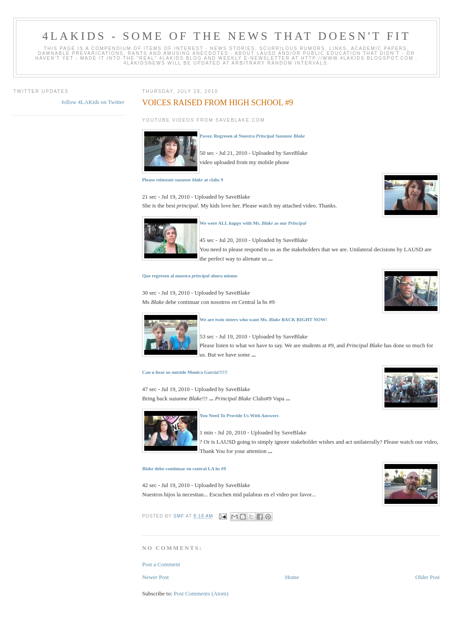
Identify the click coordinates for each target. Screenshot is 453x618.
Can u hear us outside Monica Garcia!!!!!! (184, 372)
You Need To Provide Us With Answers (239, 415)
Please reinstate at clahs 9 (182, 179)
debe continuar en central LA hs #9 (184, 468)
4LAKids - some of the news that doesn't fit (226, 36)
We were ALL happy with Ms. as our (253, 223)
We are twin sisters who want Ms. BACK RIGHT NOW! (263, 319)
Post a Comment (161, 564)
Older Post (427, 577)
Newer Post (155, 577)
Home (292, 577)
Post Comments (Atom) (201, 593)
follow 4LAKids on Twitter (92, 102)
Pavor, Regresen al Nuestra (252, 135)
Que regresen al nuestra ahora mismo (189, 275)
